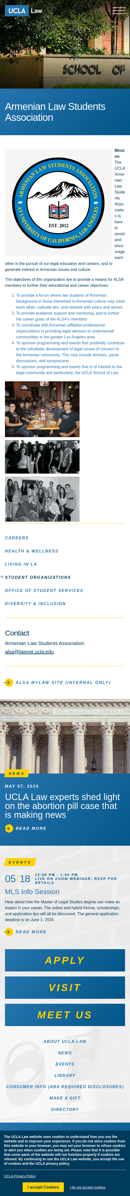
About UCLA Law (65, 1041)
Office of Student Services (44, 590)
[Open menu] (119, 10)
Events (64, 1064)
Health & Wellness (32, 551)
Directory (65, 1109)
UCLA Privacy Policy (20, 1177)
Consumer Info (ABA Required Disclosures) (65, 1087)
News (65, 1053)
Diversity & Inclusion (35, 603)
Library (65, 1075)
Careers (17, 537)
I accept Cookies (43, 1188)
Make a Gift (65, 1098)
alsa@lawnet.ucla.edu (29, 651)
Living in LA (21, 564)
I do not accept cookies (87, 1188)
